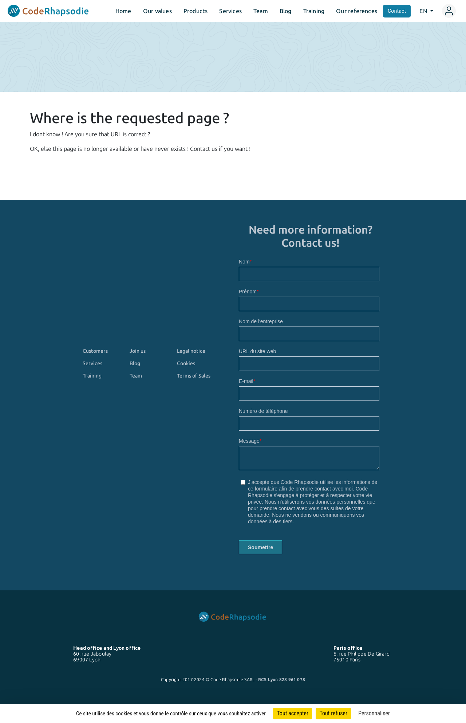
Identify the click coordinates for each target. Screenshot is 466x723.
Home (123, 11)
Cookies (186, 363)
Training (314, 11)
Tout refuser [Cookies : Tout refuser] (333, 713)
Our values (157, 11)
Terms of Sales (193, 376)
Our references (356, 11)
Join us (138, 351)
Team (260, 11)
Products (195, 11)
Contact (397, 11)
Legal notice (191, 351)
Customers (95, 351)
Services (230, 11)
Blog (286, 11)
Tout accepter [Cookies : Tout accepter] (292, 713)
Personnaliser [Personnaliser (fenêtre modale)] (374, 713)
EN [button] (424, 11)
